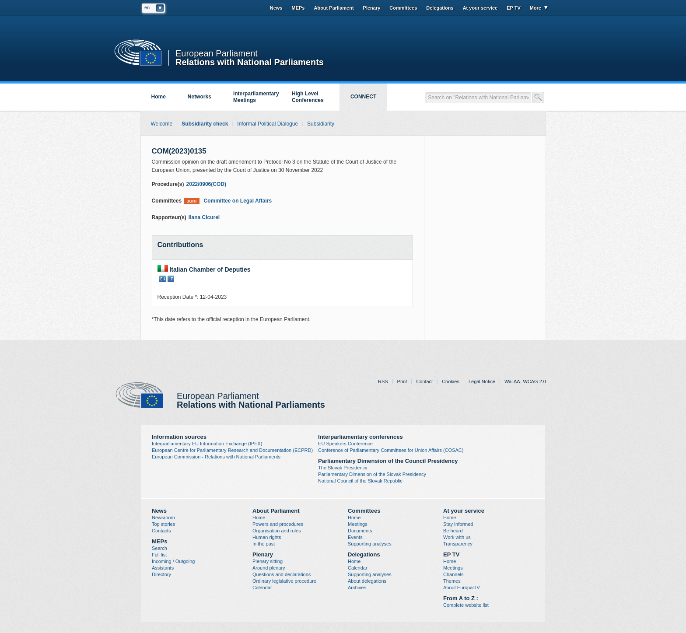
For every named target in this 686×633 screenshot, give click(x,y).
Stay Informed (458, 524)
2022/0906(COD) (206, 184)
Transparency (457, 543)
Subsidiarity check (205, 124)
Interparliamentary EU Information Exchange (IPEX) (207, 443)
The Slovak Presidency (343, 467)
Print (402, 381)
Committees (403, 7)
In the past (263, 543)
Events (355, 537)
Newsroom (163, 517)
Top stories (163, 524)
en (147, 7)
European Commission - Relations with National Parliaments (216, 456)
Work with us (457, 537)
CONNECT (363, 97)
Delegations (439, 7)
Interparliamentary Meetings (256, 97)
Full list (159, 554)
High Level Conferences (308, 97)
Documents (360, 530)
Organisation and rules (276, 530)
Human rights (266, 537)
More (535, 7)
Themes (452, 581)
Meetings (358, 524)
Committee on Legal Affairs (228, 201)
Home (158, 97)
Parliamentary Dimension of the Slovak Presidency (372, 474)
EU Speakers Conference (345, 443)
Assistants (163, 567)
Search (159, 548)
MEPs (298, 7)
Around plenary (268, 567)
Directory (161, 574)
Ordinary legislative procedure (284, 581)
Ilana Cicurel (204, 217)
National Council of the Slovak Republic (360, 480)
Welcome (162, 124)
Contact (424, 381)
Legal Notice (482, 381)
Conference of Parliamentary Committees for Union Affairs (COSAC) (390, 450)
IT (171, 279)
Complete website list (466, 605)
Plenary (372, 7)
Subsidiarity (320, 124)
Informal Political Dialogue (267, 124)
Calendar (262, 587)
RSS (383, 381)
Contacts (161, 530)
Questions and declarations (281, 574)
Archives (357, 587)
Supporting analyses (370, 543)
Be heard (453, 530)
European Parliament (216, 53)
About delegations (367, 581)
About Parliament (334, 7)
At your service (480, 7)
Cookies (450, 381)
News (276, 7)
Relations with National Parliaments (249, 61)
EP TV (514, 7)
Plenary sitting (267, 561)
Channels (453, 574)
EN (162, 279)
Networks (199, 97)
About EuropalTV (461, 587)
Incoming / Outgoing (173, 561)
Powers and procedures (277, 524)
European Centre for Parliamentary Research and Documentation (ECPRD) (232, 450)
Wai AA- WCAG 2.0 (525, 381)
